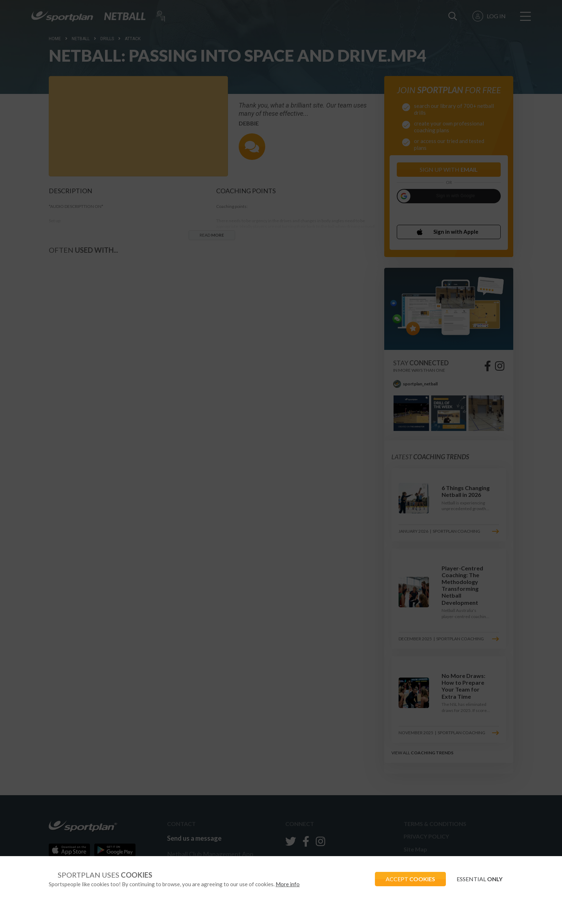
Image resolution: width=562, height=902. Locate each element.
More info (288, 884)
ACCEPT (410, 878)
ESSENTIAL (480, 878)
